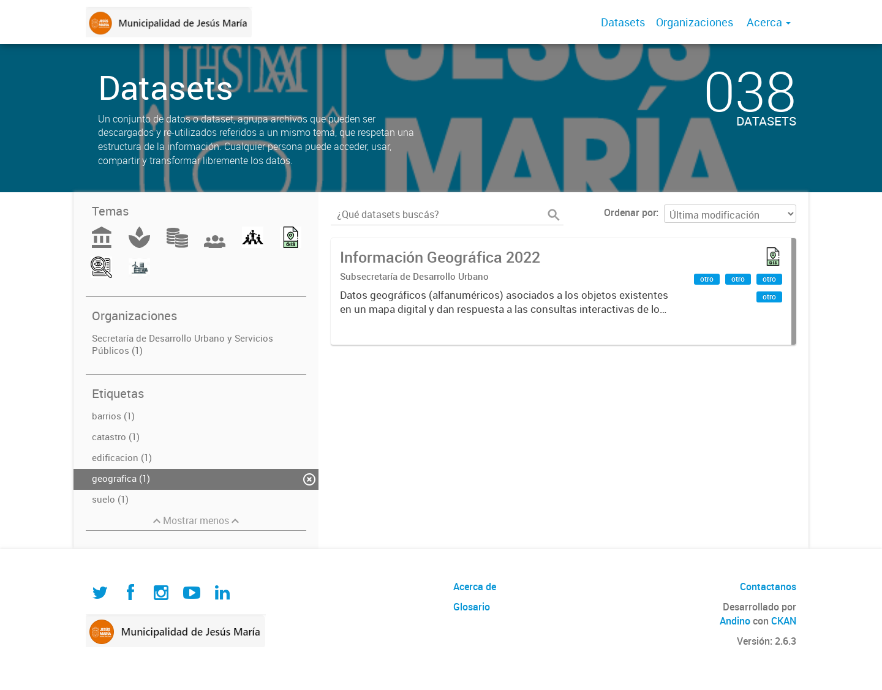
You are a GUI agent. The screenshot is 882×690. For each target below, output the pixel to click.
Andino (735, 621)
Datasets (623, 22)
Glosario (471, 606)
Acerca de (474, 586)
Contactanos (768, 586)
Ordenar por (630, 212)
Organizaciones (694, 22)
